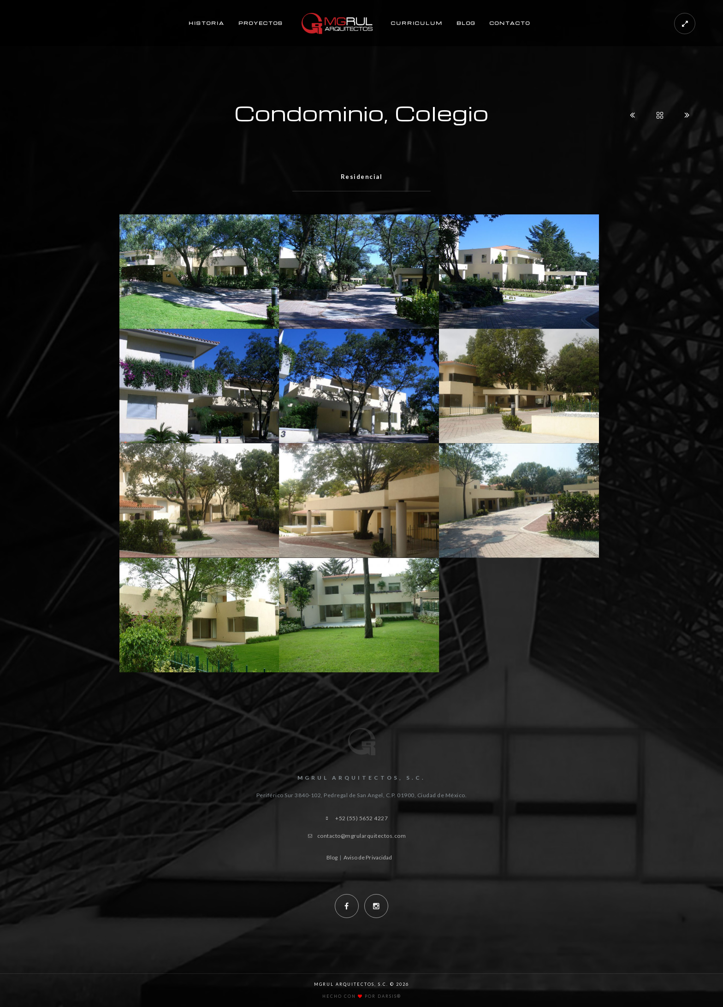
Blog (466, 23)
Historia (207, 23)
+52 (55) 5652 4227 (361, 818)
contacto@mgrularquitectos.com (361, 835)
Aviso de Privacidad (368, 857)
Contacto (510, 23)
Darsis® (389, 996)
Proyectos (260, 23)
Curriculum (417, 23)
